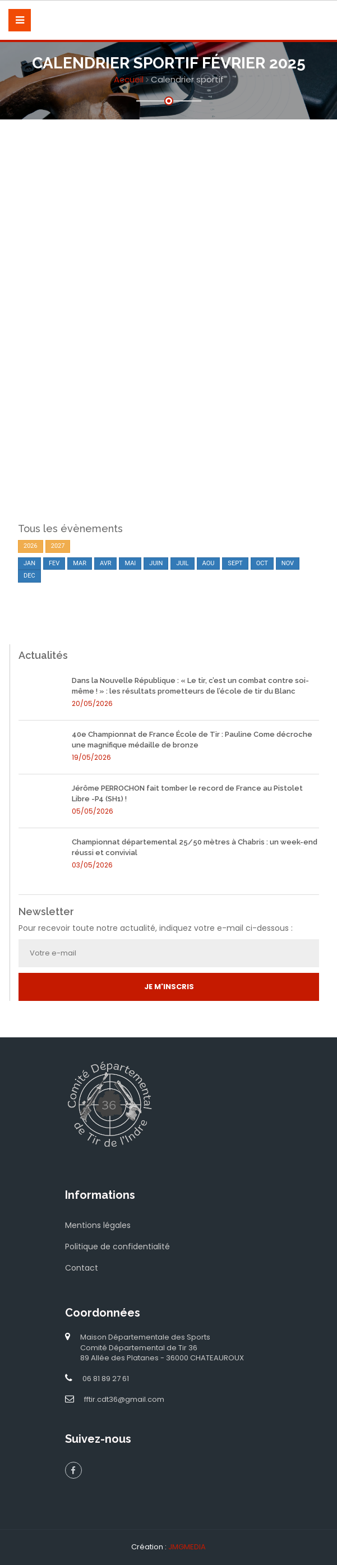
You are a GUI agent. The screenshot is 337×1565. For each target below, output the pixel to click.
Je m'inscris (169, 986)
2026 (31, 546)
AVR (106, 563)
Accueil (129, 79)
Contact (81, 1267)
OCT (262, 563)
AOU (208, 563)
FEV (54, 563)
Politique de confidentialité (117, 1246)
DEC (29, 575)
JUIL (182, 563)
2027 (58, 546)
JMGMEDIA (187, 1546)
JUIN (156, 563)
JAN (29, 563)
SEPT (235, 563)
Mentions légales (98, 1225)
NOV (287, 563)
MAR (79, 563)
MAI (130, 563)
